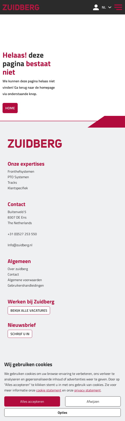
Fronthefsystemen (21, 171)
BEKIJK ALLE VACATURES (28, 310)
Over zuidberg (18, 268)
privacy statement (87, 390)
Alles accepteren (32, 401)
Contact (13, 274)
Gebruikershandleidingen (26, 285)
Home (10, 108)
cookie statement (48, 390)
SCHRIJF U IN (19, 333)
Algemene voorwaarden (25, 279)
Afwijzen (93, 401)
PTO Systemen (18, 176)
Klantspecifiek (18, 188)
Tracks (12, 182)
